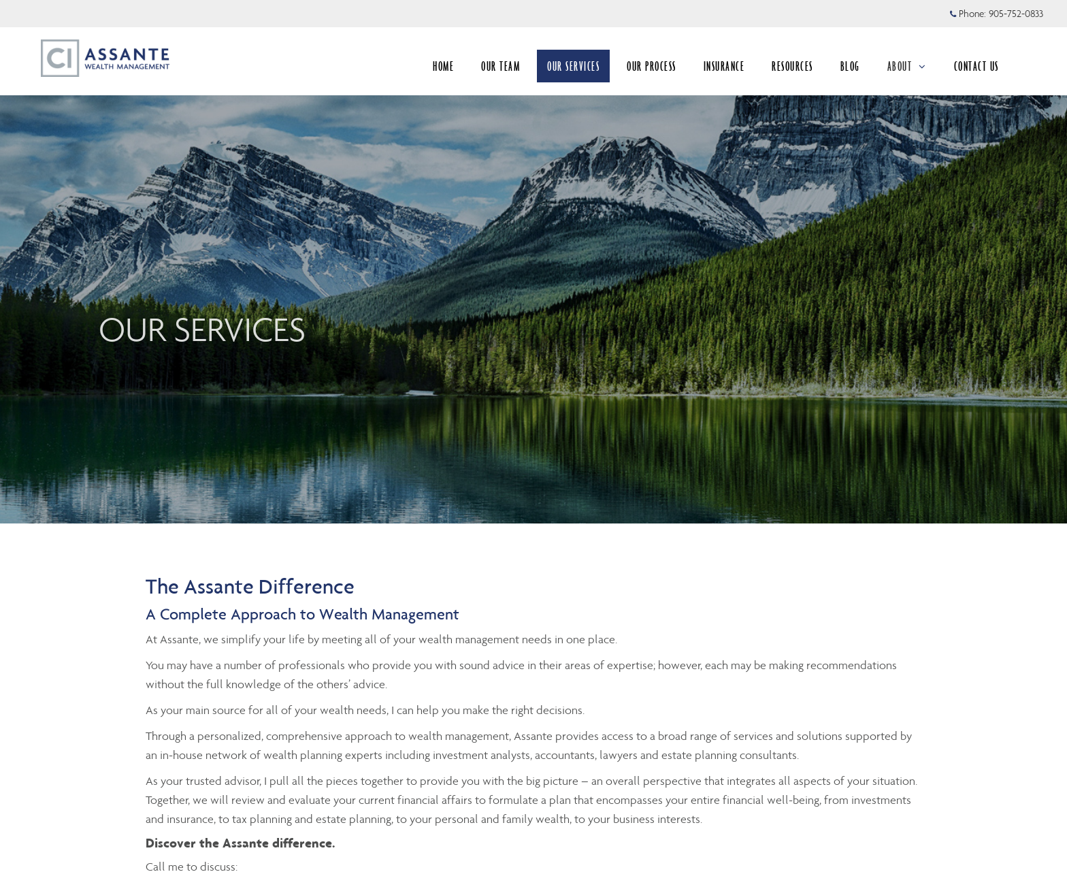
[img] (533, 261)
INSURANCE (724, 66)
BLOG (850, 66)
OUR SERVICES (573, 66)
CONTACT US (976, 66)
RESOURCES (792, 66)
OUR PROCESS (651, 66)
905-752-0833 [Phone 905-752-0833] (1016, 13)
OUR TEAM (500, 66)
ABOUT (907, 66)
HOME (443, 66)
